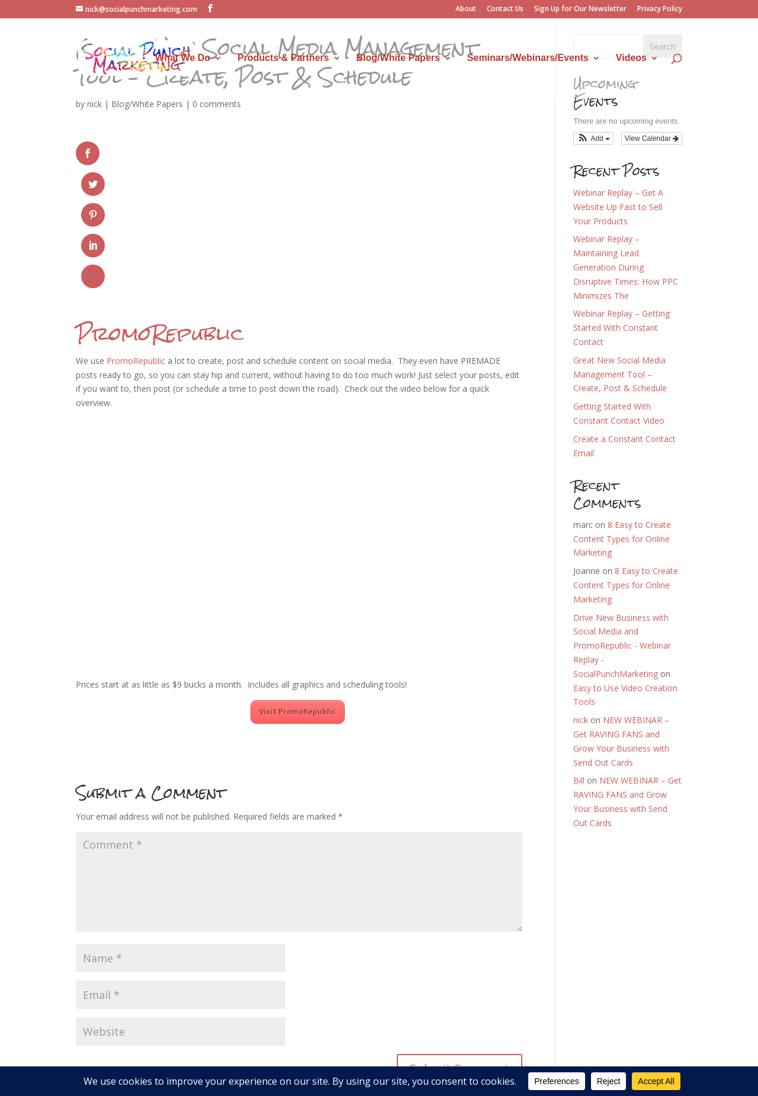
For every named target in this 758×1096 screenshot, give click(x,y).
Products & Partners (283, 58)
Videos (631, 58)
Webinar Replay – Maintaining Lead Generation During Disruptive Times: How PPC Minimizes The (625, 267)
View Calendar (652, 138)
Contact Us (505, 9)
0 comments (216, 103)
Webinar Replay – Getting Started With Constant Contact (621, 327)
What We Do (182, 58)
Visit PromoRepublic (297, 591)
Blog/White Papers (398, 58)
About (465, 9)
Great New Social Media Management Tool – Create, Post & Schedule (620, 374)
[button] (593, 138)
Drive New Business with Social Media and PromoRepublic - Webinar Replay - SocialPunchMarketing (622, 645)
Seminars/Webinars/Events (528, 58)
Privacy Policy (659, 9)
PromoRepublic (159, 213)
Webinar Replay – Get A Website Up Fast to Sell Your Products (618, 207)
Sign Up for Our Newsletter (580, 9)
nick (94, 103)
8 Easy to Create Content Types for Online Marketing (622, 539)
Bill (578, 780)
